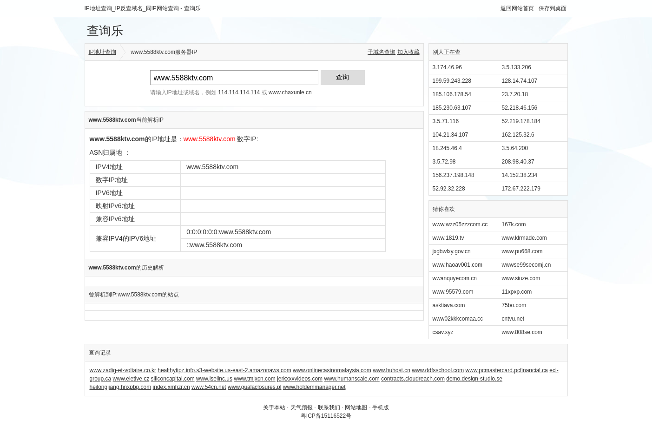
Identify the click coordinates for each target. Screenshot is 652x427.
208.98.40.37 (518, 161)
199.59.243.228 (452, 81)
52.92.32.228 (449, 188)
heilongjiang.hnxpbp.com (120, 387)
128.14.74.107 (520, 81)
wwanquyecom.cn (455, 278)
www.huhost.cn (391, 370)
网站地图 (356, 407)
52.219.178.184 (521, 121)
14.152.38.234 (520, 175)
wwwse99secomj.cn (526, 265)
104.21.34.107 (450, 134)
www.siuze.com (521, 278)
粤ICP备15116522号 (326, 416)
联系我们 (329, 407)
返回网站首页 (517, 8)
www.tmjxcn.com (254, 378)
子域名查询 (381, 52)
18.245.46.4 (447, 148)
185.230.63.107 (452, 108)
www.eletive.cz (131, 378)
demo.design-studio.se (474, 378)
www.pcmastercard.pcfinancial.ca (507, 370)
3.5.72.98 (444, 161)
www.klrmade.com (524, 238)
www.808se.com (522, 332)
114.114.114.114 (239, 92)
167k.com (514, 224)
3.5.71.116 (446, 121)
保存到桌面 (552, 8)
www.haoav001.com (457, 265)
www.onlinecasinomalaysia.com (332, 370)
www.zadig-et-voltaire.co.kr (123, 370)
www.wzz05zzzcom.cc (460, 224)
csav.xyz (443, 332)
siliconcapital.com (173, 378)
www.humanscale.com (351, 378)
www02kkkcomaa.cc (458, 318)
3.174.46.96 (447, 67)
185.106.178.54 (452, 94)
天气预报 (301, 407)
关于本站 (274, 407)
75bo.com (514, 305)
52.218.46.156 (520, 108)
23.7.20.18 (515, 94)
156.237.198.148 (453, 175)
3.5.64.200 (515, 148)
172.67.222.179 (521, 188)
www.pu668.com (522, 251)
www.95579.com (453, 292)
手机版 (380, 407)
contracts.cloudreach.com (413, 378)
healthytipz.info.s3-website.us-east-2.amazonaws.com (224, 370)
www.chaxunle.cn (290, 92)
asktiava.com (449, 305)
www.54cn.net (208, 387)
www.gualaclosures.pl (254, 387)
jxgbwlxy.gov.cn (452, 251)
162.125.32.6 (518, 134)
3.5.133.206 (516, 67)
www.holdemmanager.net (314, 387)
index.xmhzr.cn (171, 387)
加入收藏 (408, 52)
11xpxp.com (517, 292)
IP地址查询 (102, 52)
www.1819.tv (448, 238)
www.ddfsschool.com (438, 370)
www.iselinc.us (214, 378)
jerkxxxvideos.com (300, 378)
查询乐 (105, 31)
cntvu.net (513, 318)
